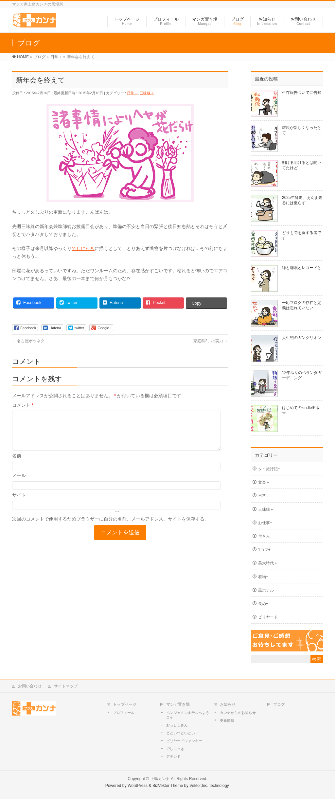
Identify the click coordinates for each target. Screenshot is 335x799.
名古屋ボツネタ (28, 341)
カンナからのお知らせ (238, 713)
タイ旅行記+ (269, 469)
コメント (22, 405)
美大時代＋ (268, 563)
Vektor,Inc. (198, 785)
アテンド (173, 756)
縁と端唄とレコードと (301, 267)
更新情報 (227, 720)
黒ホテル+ (267, 590)
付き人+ (265, 536)
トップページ (124, 704)
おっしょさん (177, 725)
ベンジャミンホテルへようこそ (187, 715)
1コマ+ (264, 549)
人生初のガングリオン (301, 337)
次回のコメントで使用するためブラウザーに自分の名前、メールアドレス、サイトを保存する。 (110, 526)
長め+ (263, 603)
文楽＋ (264, 482)
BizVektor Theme (167, 785)
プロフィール (123, 713)
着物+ (263, 577)
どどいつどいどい (180, 733)
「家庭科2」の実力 (208, 341)
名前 (16, 463)
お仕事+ (265, 523)
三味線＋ (147, 93)
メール (19, 483)
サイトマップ (66, 686)
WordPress (138, 785)
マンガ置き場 (178, 704)
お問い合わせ (30, 686)
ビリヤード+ (269, 617)
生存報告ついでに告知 (301, 92)
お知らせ (228, 704)
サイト (19, 503)
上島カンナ (160, 778)
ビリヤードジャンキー (184, 741)
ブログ (279, 704)
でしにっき (83, 248)
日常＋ (132, 93)
